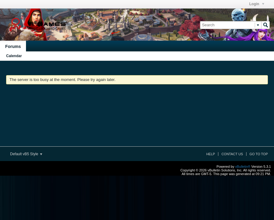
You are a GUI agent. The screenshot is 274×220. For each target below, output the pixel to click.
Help (210, 154)
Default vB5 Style (26, 154)
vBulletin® (242, 166)
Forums (13, 46)
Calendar (14, 56)
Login (256, 4)
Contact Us (232, 154)
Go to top (259, 154)
